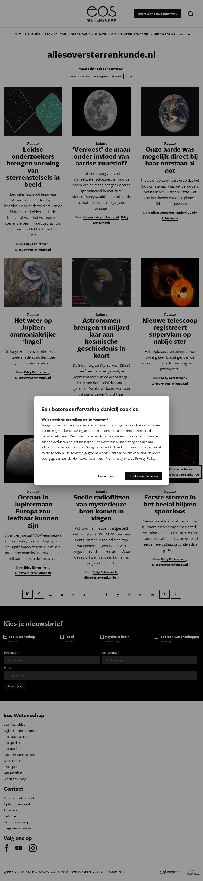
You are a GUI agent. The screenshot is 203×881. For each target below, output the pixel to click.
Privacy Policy (145, 458)
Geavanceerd (107, 476)
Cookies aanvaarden (143, 476)
